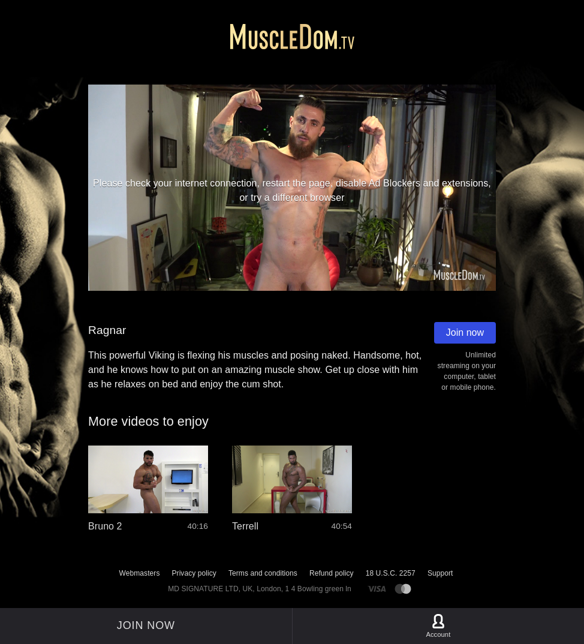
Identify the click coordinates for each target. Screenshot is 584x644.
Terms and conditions (262, 573)
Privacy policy (193, 573)
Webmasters (139, 573)
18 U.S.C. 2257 (391, 573)
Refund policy (331, 573)
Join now (465, 332)
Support (440, 573)
